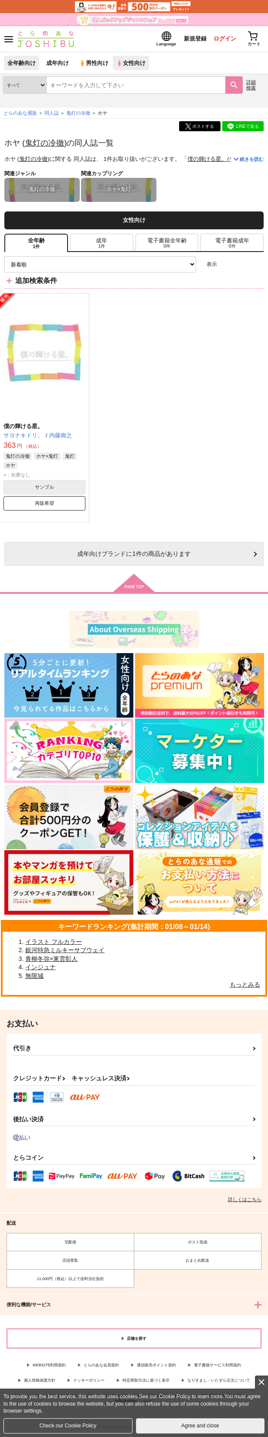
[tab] (101, 243)
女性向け (131, 63)
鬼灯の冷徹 (44, 142)
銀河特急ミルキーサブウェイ (65, 950)
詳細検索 (251, 84)
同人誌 (51, 113)
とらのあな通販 (20, 113)
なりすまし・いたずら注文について (218, 1380)
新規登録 (195, 38)
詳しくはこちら (244, 1199)
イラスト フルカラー (53, 941)
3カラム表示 (227, 264)
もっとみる (245, 984)
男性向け (94, 63)
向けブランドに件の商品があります (133, 553)
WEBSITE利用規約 (49, 1365)
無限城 (34, 975)
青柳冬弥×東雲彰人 (51, 958)
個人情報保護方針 (39, 1380)
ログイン (225, 38)
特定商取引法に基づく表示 (146, 1380)
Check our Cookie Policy (67, 1426)
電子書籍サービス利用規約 (217, 1365)
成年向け (57, 63)
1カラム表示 (257, 264)
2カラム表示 (242, 264)
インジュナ (40, 967)
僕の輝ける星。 (207, 159)
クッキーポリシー (89, 1380)
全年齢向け (21, 63)
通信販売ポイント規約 (156, 1365)
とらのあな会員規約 (101, 1365)
